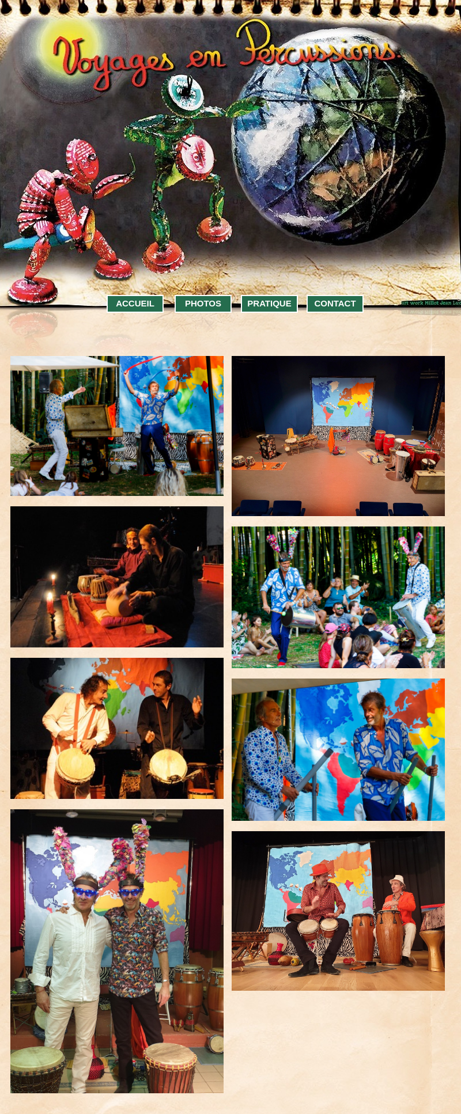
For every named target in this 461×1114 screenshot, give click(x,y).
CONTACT (335, 303)
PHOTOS (203, 303)
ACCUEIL (135, 303)
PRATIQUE (269, 303)
